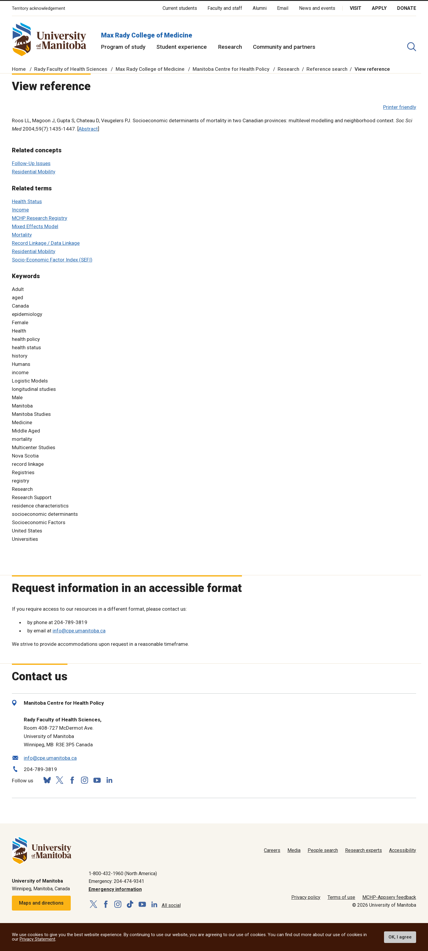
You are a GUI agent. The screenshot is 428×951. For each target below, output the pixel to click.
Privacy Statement (37, 939)
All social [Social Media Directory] (171, 905)
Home (19, 69)
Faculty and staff (224, 8)
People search (323, 850)
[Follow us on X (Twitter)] (59, 780)
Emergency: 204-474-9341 (116, 881)
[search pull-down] (411, 46)
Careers (272, 850)
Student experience (181, 46)
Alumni (260, 8)
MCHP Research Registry (39, 218)
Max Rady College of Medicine (146, 35)
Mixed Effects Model (35, 226)
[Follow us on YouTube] (97, 779)
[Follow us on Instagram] (84, 780)
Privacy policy (305, 897)
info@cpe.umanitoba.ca (79, 631)
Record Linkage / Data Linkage (46, 243)
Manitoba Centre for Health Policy (231, 69)
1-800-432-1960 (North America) (123, 873)
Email (282, 8)
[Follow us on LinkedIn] (109, 779)
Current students (180, 8)
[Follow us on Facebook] (72, 780)
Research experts (363, 850)
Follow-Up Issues (31, 163)
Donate (406, 8)
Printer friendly (399, 107)
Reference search (326, 69)
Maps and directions (41, 903)
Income (20, 210)
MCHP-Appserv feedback (389, 897)
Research (230, 46)
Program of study (123, 46)
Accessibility (402, 850)
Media (293, 850)
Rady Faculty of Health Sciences (70, 69)
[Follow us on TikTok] (130, 904)
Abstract (88, 129)
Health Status (27, 201)
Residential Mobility (33, 172)
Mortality (22, 235)
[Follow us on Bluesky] (47, 780)
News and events (317, 8)
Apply (379, 8)
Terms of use (341, 897)
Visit (355, 8)
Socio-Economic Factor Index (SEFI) (52, 260)
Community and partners (284, 46)
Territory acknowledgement (38, 8)
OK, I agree (400, 937)
